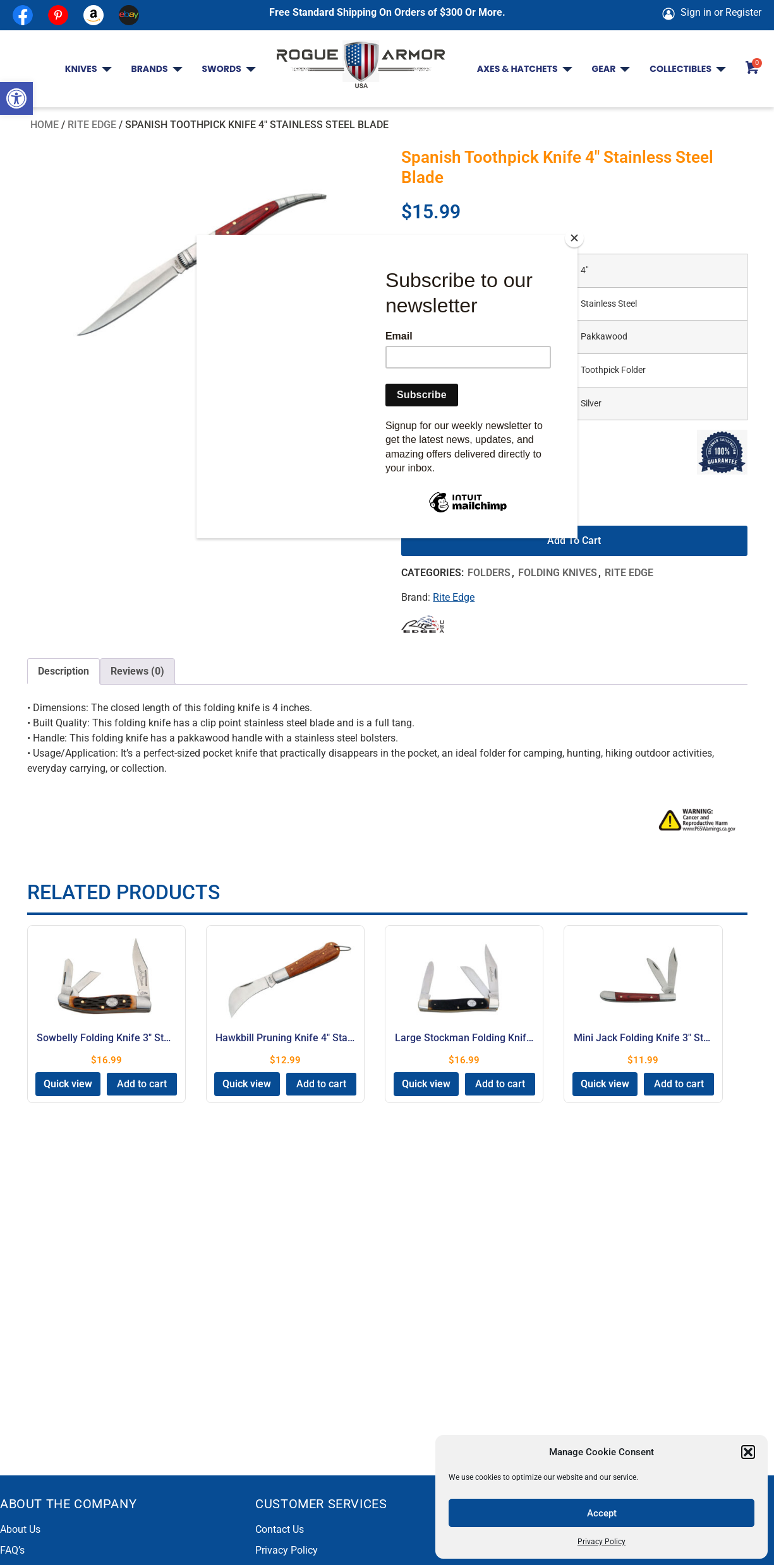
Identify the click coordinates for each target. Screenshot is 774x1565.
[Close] (574, 237)
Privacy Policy (601, 1541)
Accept (602, 1513)
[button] (16, 98)
